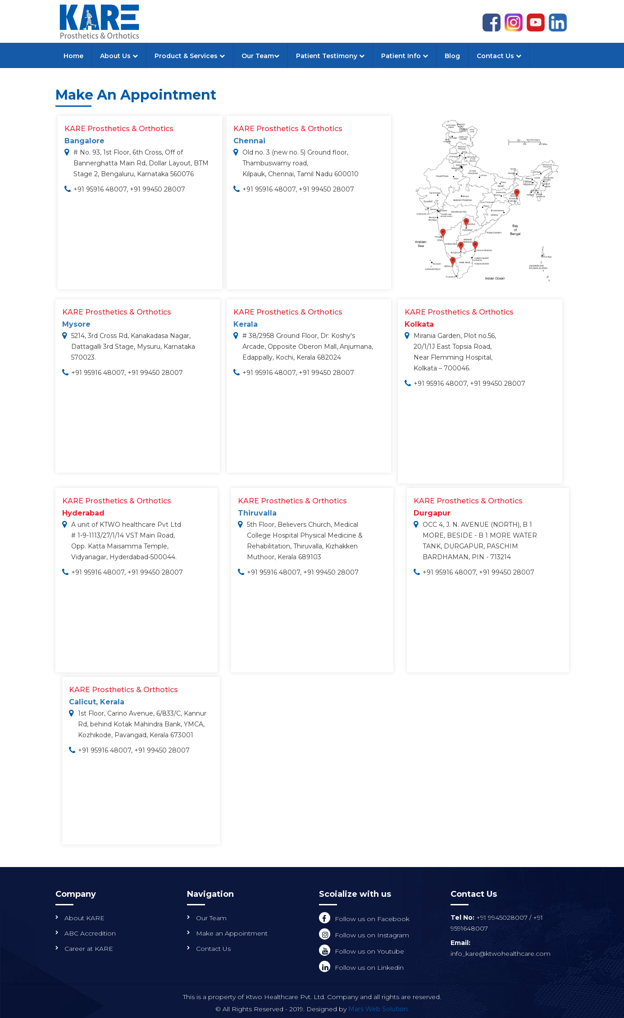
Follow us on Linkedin (369, 967)
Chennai (249, 141)
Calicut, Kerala (96, 702)
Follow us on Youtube (369, 951)
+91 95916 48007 (100, 189)
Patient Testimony (330, 56)
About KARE (84, 918)
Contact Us (499, 56)
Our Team (260, 56)
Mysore (76, 324)
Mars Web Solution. (378, 1009)
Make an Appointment (232, 933)
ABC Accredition (90, 933)
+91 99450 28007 (157, 189)
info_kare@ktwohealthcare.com (501, 954)
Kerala (245, 324)
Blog (452, 56)
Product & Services (190, 56)
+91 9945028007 (502, 917)
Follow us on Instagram (372, 935)
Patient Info (404, 56)
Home (73, 56)
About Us (119, 56)
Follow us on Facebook (372, 919)
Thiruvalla (257, 513)
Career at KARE (88, 949)
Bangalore (84, 141)
